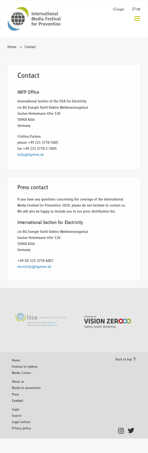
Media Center (21, 373)
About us (18, 381)
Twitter (132, 431)
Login (120, 9)
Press (15, 394)
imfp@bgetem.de (30, 154)
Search (16, 415)
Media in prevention (26, 388)
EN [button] (138, 9)
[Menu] (137, 19)
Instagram (122, 431)
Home (11, 47)
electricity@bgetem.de (34, 267)
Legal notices (21, 422)
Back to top (123, 359)
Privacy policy (21, 428)
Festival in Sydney (24, 366)
